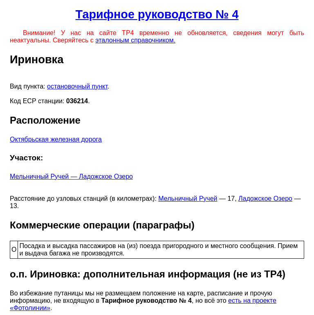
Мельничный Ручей (187, 198)
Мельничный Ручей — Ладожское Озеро (71, 176)
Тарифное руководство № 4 (157, 14)
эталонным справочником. (135, 40)
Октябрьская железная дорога (56, 139)
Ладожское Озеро (265, 198)
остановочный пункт (77, 86)
